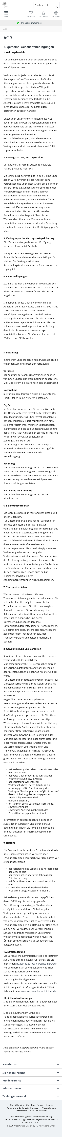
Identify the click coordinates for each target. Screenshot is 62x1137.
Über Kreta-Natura (34, 1105)
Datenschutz (21, 1110)
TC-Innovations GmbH (45, 1125)
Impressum (41, 1110)
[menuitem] (56, 14)
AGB (32, 1110)
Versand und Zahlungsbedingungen (23, 1108)
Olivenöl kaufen (16, 1105)
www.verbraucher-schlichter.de (38, 991)
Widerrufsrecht (49, 1108)
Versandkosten (11, 1119)
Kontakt (49, 1105)
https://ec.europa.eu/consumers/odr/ (37, 963)
